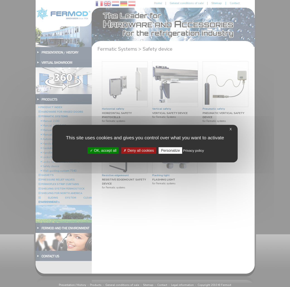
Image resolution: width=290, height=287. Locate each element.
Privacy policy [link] (193, 150)
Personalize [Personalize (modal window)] (170, 150)
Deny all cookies (138, 150)
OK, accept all (103, 150)
